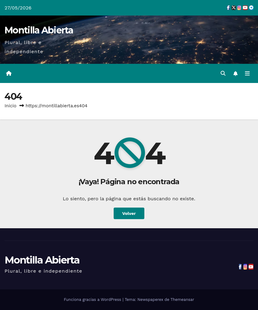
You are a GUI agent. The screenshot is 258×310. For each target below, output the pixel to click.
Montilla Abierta (39, 30)
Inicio (10, 105)
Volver (129, 213)
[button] (223, 73)
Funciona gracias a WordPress (93, 299)
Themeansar (182, 299)
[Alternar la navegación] (247, 73)
